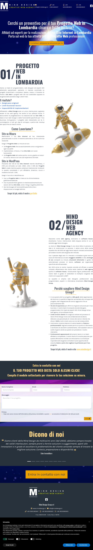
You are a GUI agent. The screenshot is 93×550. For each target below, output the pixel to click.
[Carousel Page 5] (46, 461)
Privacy (4, 412)
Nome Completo (7, 387)
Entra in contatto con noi (46, 474)
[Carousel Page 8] (59, 461)
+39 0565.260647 (54, 6)
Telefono (66, 387)
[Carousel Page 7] (55, 461)
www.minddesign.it (84, 349)
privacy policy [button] (70, 525)
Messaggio (5, 395)
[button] (89, 521)
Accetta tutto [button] (83, 545)
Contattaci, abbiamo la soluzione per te (46, 43)
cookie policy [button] (16, 529)
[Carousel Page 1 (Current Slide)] (29, 461)
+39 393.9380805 (67, 6)
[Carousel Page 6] (51, 461)
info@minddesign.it (41, 6)
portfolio (33, 193)
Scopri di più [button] (10, 545)
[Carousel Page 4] (42, 461)
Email (34, 387)
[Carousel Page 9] (64, 461)
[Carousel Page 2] (33, 461)
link (50, 414)
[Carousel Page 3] (38, 461)
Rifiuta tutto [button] (69, 545)
